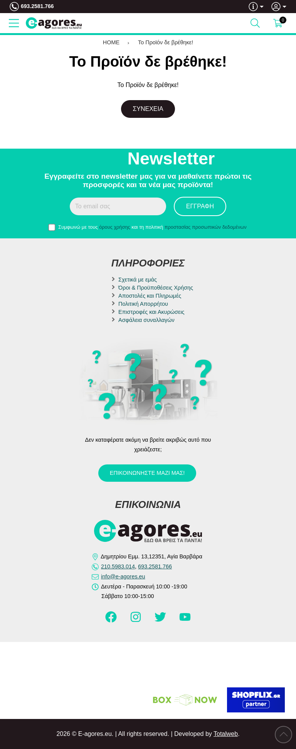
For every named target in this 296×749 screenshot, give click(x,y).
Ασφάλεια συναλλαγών (146, 320)
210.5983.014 (118, 566)
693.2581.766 (37, 6)
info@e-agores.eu (123, 576)
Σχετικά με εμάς (137, 279)
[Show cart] (277, 23)
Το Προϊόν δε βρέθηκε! (165, 42)
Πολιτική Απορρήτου (143, 304)
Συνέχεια (148, 109)
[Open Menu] (14, 23)
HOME (111, 42)
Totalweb (226, 734)
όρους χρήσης (114, 227)
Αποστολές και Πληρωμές (149, 296)
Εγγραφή (200, 206)
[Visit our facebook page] (111, 620)
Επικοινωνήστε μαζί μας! (147, 473)
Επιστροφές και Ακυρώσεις (151, 312)
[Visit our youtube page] (185, 620)
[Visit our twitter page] (161, 620)
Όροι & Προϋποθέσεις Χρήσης (155, 288)
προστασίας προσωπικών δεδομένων (206, 227)
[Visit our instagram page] (136, 620)
